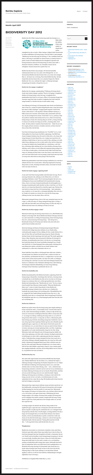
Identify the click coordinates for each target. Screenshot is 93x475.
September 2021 (72, 99)
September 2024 (72, 92)
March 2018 (71, 142)
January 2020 (71, 118)
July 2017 (70, 153)
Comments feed (71, 171)
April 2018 (70, 141)
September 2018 (72, 135)
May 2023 (70, 96)
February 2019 (71, 130)
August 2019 (71, 122)
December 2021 (71, 98)
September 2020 (72, 105)
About (79, 11)
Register (70, 166)
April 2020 (70, 113)
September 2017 (72, 151)
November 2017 (71, 148)
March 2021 (71, 102)
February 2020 (71, 116)
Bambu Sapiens (14, 11)
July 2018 (70, 138)
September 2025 (72, 90)
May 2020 (70, 112)
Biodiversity (8, 42)
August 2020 (71, 107)
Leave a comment (10, 47)
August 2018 (71, 136)
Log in (69, 168)
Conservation (9, 43)
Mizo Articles (9, 40)
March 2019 (71, 128)
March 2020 (71, 115)
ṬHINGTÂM (71, 57)
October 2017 (71, 150)
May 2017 (70, 154)
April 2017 (70, 156)
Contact (85, 11)
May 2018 (70, 139)
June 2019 (70, 125)
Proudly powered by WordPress (21, 468)
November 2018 (71, 133)
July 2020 (70, 109)
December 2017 (71, 147)
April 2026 (70, 87)
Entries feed (71, 170)
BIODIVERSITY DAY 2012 (24, 32)
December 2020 (71, 104)
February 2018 (71, 144)
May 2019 (70, 127)
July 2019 (70, 124)
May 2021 (70, 101)
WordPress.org (71, 173)
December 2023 (71, 95)
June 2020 (70, 110)
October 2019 (71, 119)
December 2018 (71, 131)
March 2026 (71, 89)
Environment (9, 45)
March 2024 (71, 93)
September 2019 (72, 121)
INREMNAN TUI (71, 58)
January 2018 (71, 145)
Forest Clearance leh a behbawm (75, 55)
